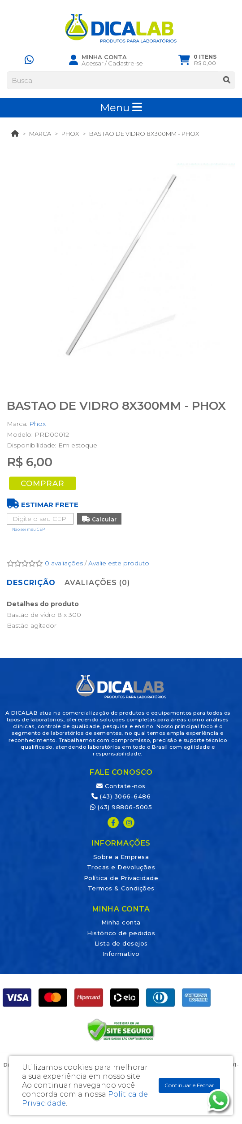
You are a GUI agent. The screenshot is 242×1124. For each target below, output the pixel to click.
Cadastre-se (125, 63)
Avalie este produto (118, 563)
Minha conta (121, 922)
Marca (40, 133)
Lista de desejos (121, 943)
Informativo (121, 953)
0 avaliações (64, 563)
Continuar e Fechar (189, 1085)
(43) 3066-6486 (121, 796)
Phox (70, 133)
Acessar (93, 63)
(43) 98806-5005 (121, 807)
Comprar (43, 483)
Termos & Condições (121, 888)
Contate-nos (121, 786)
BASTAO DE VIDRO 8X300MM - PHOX (144, 133)
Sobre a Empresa (121, 856)
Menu (121, 107)
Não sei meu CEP (28, 529)
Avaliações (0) (97, 582)
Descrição (31, 582)
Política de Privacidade (121, 877)
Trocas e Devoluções (121, 867)
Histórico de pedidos (121, 933)
